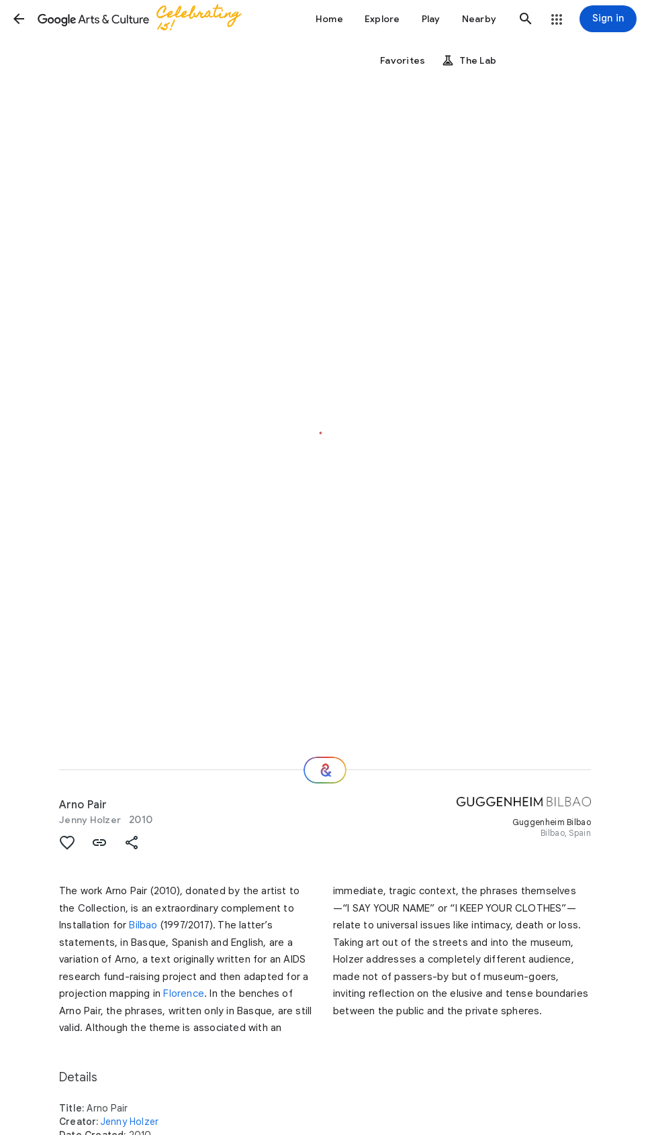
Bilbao (143, 925)
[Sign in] (608, 18)
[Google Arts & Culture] (145, 19)
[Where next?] (325, 770)
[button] (19, 19)
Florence (183, 993)
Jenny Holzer (90, 820)
